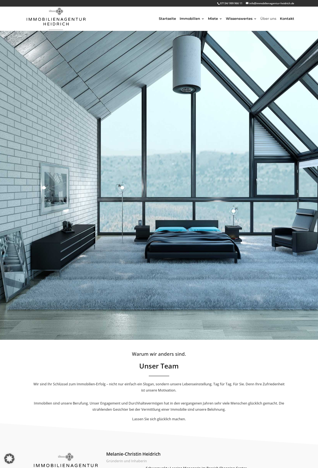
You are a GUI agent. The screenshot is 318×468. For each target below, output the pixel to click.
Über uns (268, 19)
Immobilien (190, 19)
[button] (9, 458)
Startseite (167, 19)
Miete (213, 19)
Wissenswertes (239, 19)
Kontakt (287, 19)
